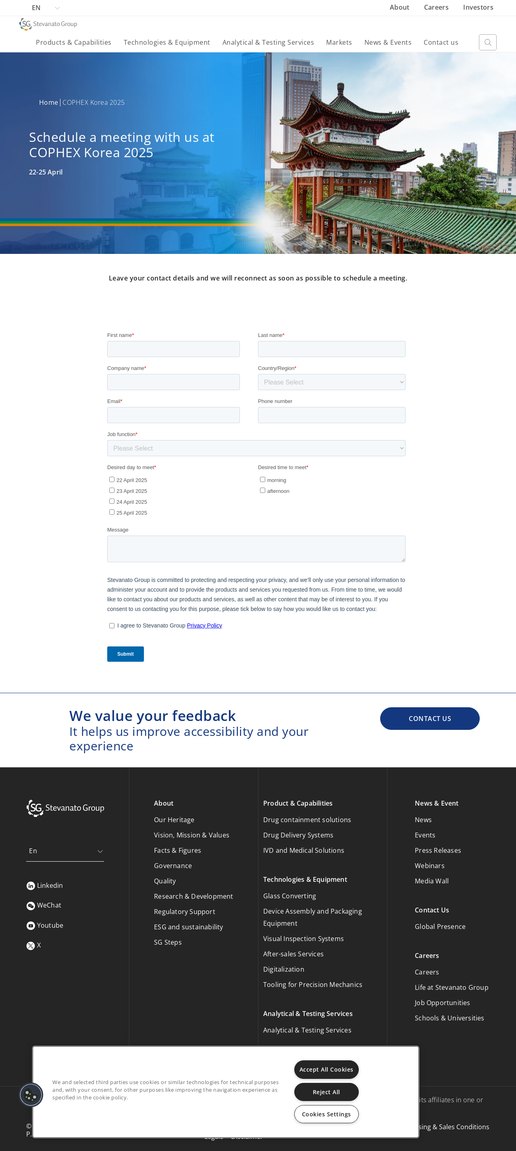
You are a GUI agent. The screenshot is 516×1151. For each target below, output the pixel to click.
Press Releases (438, 850)
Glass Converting (289, 895)
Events (425, 835)
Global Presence (440, 926)
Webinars (430, 865)
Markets (339, 42)
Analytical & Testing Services (268, 42)
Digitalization (283, 969)
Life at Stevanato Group (452, 987)
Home (48, 102)
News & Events (388, 42)
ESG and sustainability (188, 926)
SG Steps (168, 942)
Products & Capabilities (74, 42)
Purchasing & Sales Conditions (443, 1126)
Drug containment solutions (307, 819)
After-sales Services (293, 953)
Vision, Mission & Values (191, 835)
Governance (173, 865)
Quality (165, 881)
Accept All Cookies (327, 1069)
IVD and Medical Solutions (303, 850)
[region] (225, 1092)
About (400, 7)
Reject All (326, 1092)
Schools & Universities (449, 1018)
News (423, 819)
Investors (478, 7)
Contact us (441, 42)
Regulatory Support (184, 911)
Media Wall (432, 881)
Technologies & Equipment (167, 42)
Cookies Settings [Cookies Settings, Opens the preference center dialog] (326, 1114)
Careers (437, 7)
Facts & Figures (177, 850)
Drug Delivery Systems (298, 835)
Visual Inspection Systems (303, 938)
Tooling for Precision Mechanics (312, 984)
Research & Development (193, 896)
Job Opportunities (442, 1002)
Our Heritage (174, 819)
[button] (31, 1095)
